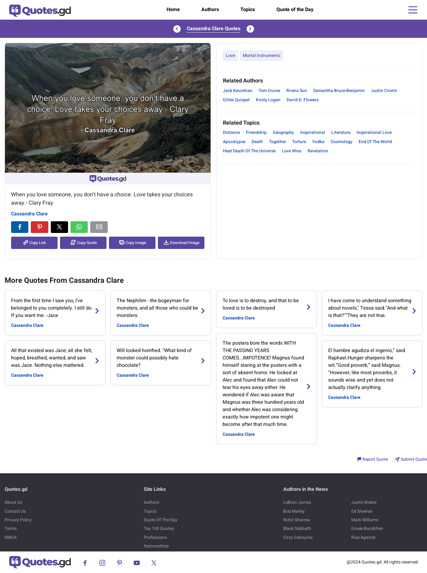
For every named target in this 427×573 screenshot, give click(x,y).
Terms (11, 528)
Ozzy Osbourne (297, 537)
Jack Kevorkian (237, 90)
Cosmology (341, 141)
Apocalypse (234, 141)
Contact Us (15, 511)
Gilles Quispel (236, 100)
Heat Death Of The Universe (249, 151)
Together (277, 141)
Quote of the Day (294, 9)
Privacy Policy (18, 520)
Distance (231, 132)
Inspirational (312, 132)
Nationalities (156, 546)
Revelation (318, 151)
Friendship (256, 132)
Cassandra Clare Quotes (213, 28)
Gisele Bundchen (367, 528)
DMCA (11, 537)
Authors (210, 9)
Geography (283, 132)
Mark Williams (364, 520)
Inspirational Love (374, 132)
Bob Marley (294, 511)
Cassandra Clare (29, 214)
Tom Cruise (269, 90)
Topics (247, 9)
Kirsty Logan (268, 100)
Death (257, 141)
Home (173, 9)
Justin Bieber (364, 502)
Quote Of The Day (160, 520)
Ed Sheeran (362, 511)
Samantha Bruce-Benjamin (339, 90)
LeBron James (297, 502)
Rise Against (363, 537)
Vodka (318, 141)
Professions (155, 537)
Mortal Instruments (261, 55)
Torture (299, 141)
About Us (13, 502)
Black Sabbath (297, 528)
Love (230, 55)
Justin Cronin (384, 90)
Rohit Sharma (296, 520)
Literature (340, 132)
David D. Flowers (303, 100)
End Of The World (375, 141)
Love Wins (291, 151)
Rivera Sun (296, 90)
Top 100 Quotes (159, 528)
